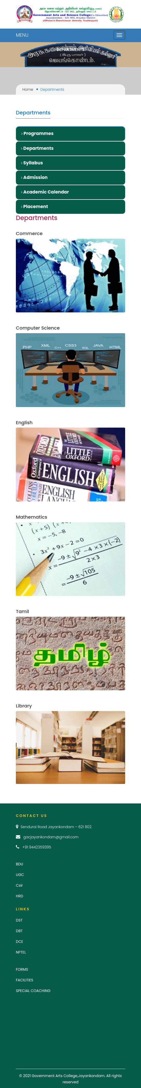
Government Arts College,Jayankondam (68, 1075)
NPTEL (21, 952)
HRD (19, 896)
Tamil (22, 611)
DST (19, 920)
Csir (19, 885)
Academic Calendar (45, 192)
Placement (34, 206)
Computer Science (38, 328)
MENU (22, 35)
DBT (19, 931)
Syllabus (32, 163)
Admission (34, 177)
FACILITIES (24, 980)
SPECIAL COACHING (33, 990)
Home (27, 89)
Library (24, 706)
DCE (19, 941)
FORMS (22, 969)
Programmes (37, 133)
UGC (20, 874)
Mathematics (31, 517)
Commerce (29, 233)
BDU (19, 864)
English (24, 422)
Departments (37, 148)
